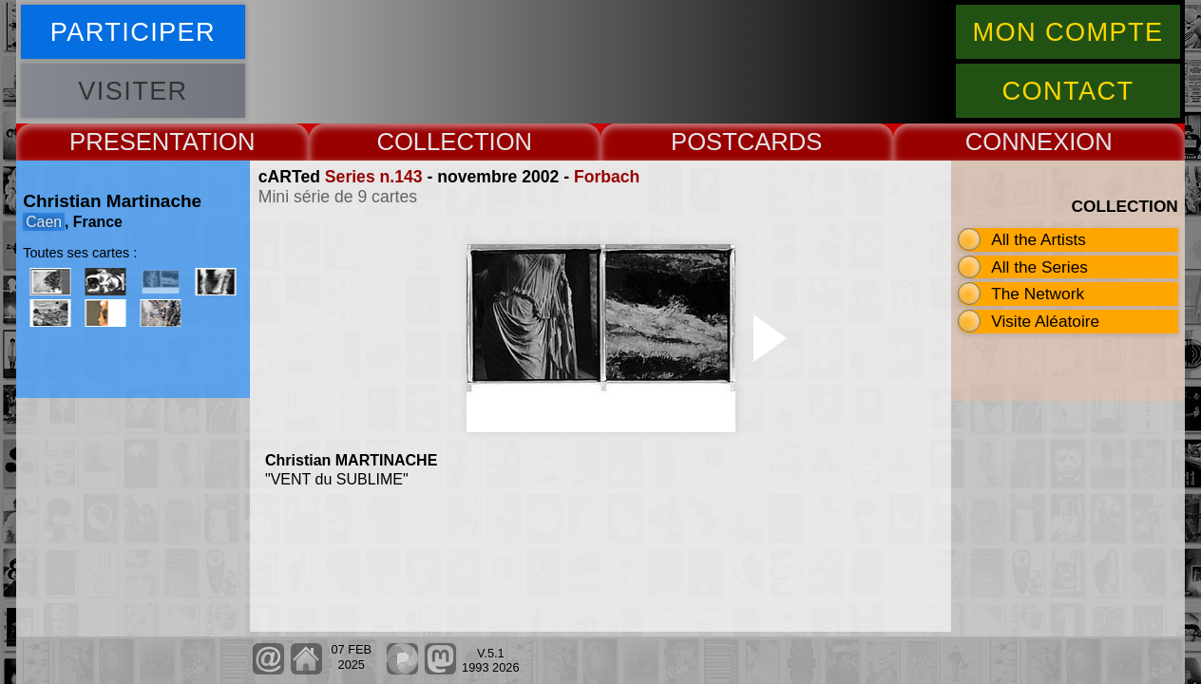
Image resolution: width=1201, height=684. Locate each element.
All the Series (1039, 266)
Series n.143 (374, 176)
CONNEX (1017, 141)
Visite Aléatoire (1045, 321)
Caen (44, 222)
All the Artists (1038, 239)
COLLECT (432, 141)
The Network (1037, 293)
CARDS (780, 141)
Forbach (606, 176)
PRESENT (125, 141)
